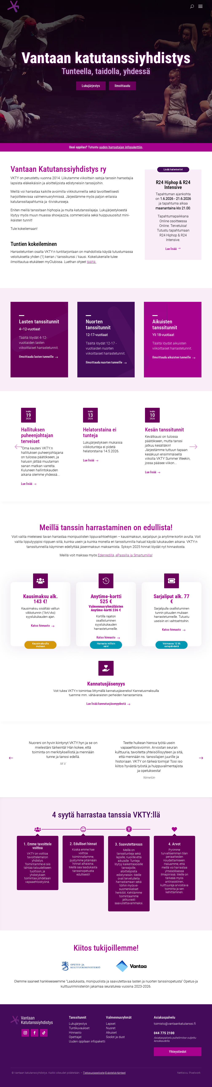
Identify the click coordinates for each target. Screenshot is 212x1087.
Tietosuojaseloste (94, 1072)
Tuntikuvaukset (79, 1028)
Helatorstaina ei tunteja (99, 433)
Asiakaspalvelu (164, 1017)
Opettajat (75, 1037)
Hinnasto (75, 1032)
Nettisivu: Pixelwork (188, 1072)
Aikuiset (111, 1032)
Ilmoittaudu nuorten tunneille (104, 362)
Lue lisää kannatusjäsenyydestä (106, 704)
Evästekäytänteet (115, 1072)
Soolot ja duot (115, 1037)
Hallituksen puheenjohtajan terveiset (37, 435)
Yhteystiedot (177, 1052)
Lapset (110, 1024)
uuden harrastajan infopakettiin (120, 147)
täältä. (91, 262)
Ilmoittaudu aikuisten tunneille (171, 357)
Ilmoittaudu (122, 86)
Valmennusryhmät (118, 1017)
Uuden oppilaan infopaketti (87, 1041)
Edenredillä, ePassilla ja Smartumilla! (125, 555)
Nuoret (110, 1028)
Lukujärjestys (91, 86)
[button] (201, 758)
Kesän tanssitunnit (164, 430)
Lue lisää (173, 249)
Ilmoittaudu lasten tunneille (36, 357)
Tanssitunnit (77, 1017)
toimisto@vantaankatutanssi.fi (175, 1024)
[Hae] (192, 6)
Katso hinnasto (40, 626)
